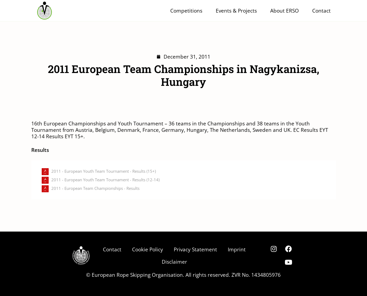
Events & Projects (238, 10)
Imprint (237, 249)
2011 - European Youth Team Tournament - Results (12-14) (105, 179)
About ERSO (286, 10)
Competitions (187, 10)
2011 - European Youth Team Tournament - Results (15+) (103, 171)
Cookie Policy (147, 249)
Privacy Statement (195, 249)
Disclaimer (174, 261)
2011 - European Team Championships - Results (95, 188)
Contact (321, 10)
